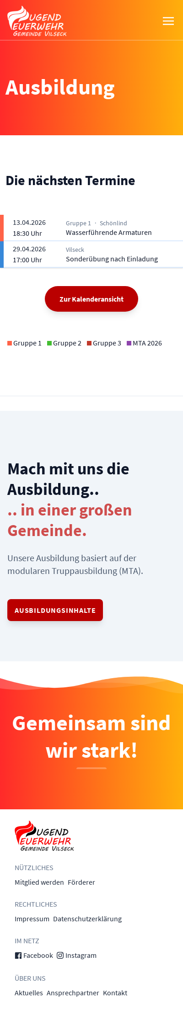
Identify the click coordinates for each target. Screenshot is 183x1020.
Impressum (32, 918)
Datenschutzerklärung (87, 918)
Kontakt (115, 992)
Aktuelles (29, 992)
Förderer (81, 882)
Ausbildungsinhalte (55, 610)
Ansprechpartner (73, 992)
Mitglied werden (39, 882)
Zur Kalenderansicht (91, 298)
